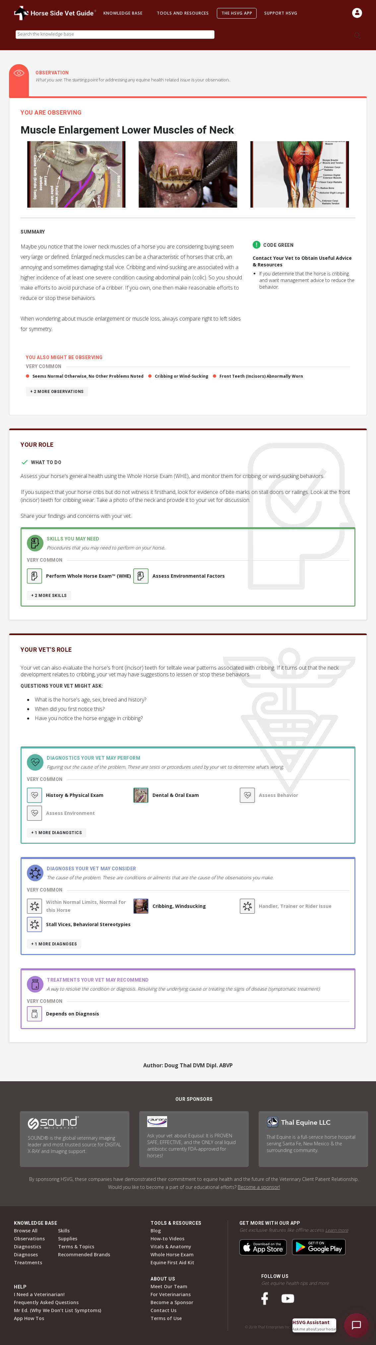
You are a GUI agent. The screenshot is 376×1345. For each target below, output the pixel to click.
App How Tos (29, 1318)
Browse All (25, 1230)
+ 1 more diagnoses (54, 944)
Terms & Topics (76, 1246)
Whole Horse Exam (172, 1254)
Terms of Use (166, 1318)
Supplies (67, 1238)
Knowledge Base (123, 13)
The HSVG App (236, 13)
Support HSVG (280, 13)
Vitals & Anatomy (171, 1246)
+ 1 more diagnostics (56, 833)
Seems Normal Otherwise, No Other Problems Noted (88, 376)
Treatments (28, 1262)
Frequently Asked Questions (46, 1302)
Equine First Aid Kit (172, 1262)
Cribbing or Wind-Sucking (181, 376)
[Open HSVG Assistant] (356, 1325)
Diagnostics (27, 1246)
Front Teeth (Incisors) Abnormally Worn (261, 376)
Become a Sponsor (172, 1302)
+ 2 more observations (57, 392)
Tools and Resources (183, 13)
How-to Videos (167, 1238)
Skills (64, 1230)
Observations (29, 1238)
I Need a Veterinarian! (39, 1294)
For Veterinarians (171, 1294)
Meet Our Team (169, 1286)
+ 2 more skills (49, 596)
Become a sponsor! (259, 1187)
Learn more (337, 1230)
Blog (156, 1230)
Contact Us (163, 1310)
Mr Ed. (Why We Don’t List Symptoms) (57, 1310)
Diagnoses (26, 1254)
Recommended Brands (84, 1254)
